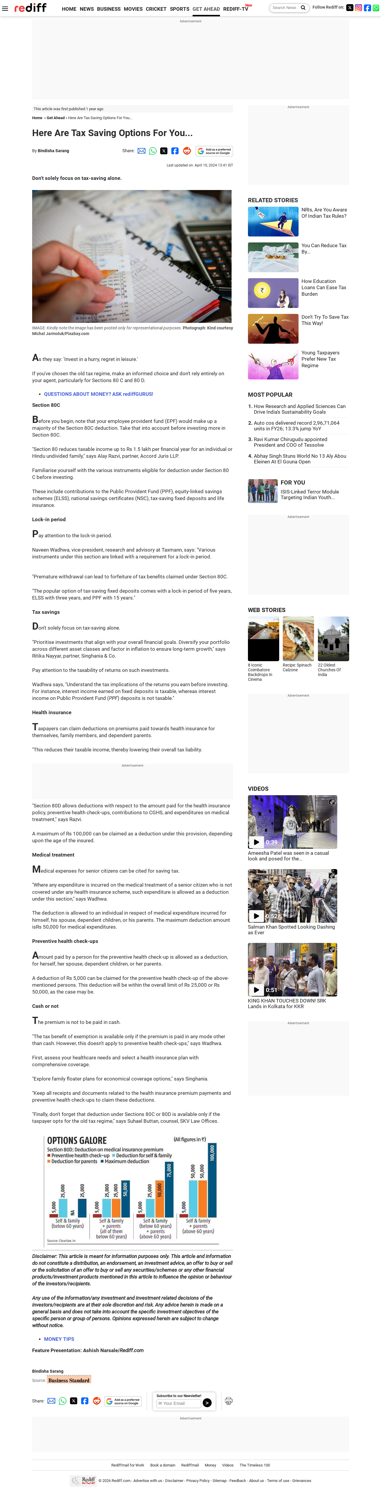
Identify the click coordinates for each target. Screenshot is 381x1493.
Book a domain (162, 1465)
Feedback (237, 1480)
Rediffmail (190, 1465)
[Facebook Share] (174, 150)
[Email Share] (140, 150)
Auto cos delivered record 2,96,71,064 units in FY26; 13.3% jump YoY (297, 426)
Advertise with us (147, 1480)
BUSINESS (109, 9)
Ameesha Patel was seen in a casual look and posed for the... (288, 856)
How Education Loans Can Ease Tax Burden (324, 287)
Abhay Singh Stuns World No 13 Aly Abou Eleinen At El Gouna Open (300, 459)
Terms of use (278, 1480)
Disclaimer (174, 1480)
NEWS (87, 9)
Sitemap (220, 1480)
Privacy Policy (198, 1480)
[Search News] (301, 8)
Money (210, 1465)
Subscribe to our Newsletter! (179, 1396)
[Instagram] (358, 7)
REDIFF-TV (235, 9)
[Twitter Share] (163, 150)
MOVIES (133, 9)
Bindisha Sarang (53, 150)
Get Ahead (56, 118)
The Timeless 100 (255, 1465)
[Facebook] (367, 7)
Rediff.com (121, 1480)
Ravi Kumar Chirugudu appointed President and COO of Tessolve (290, 442)
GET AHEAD (206, 9)
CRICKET (156, 9)
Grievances (301, 1480)
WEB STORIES (266, 610)
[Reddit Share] (185, 150)
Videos (228, 1465)
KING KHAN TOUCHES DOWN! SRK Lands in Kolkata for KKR (287, 1003)
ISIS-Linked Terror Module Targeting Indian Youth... (310, 494)
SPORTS (179, 9)
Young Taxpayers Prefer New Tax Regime (321, 359)
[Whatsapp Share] (151, 150)
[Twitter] (349, 7)
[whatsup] (376, 7)
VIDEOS (258, 788)
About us (256, 1480)
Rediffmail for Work (127, 1465)
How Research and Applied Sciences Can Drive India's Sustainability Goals (300, 409)
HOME (69, 9)
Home (37, 118)
